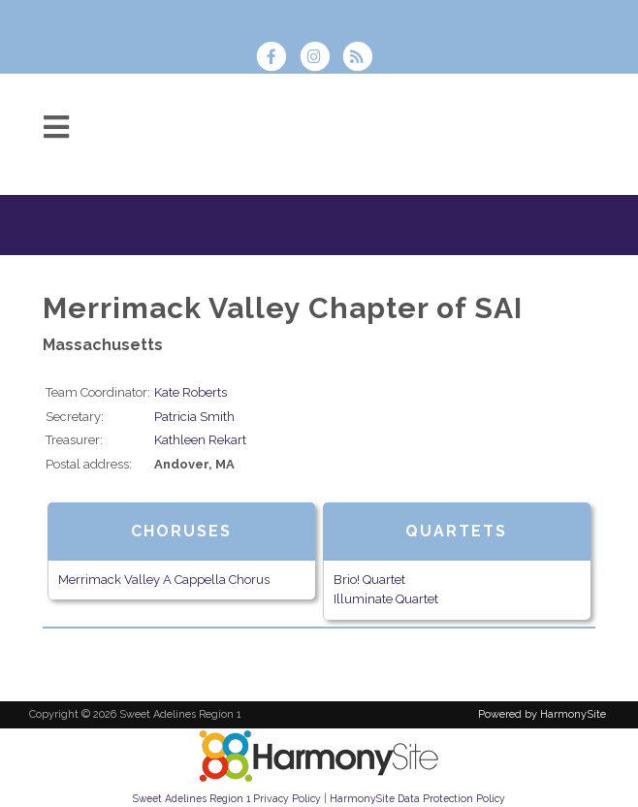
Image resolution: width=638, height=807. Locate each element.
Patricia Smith (194, 416)
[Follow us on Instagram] (320, 58)
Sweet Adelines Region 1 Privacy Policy (227, 798)
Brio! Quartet (369, 579)
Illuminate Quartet (386, 599)
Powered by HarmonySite (542, 714)
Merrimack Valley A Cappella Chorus (164, 579)
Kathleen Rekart (200, 440)
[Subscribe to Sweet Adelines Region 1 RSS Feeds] (362, 58)
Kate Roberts (190, 392)
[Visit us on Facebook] (277, 58)
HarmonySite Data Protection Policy (417, 798)
